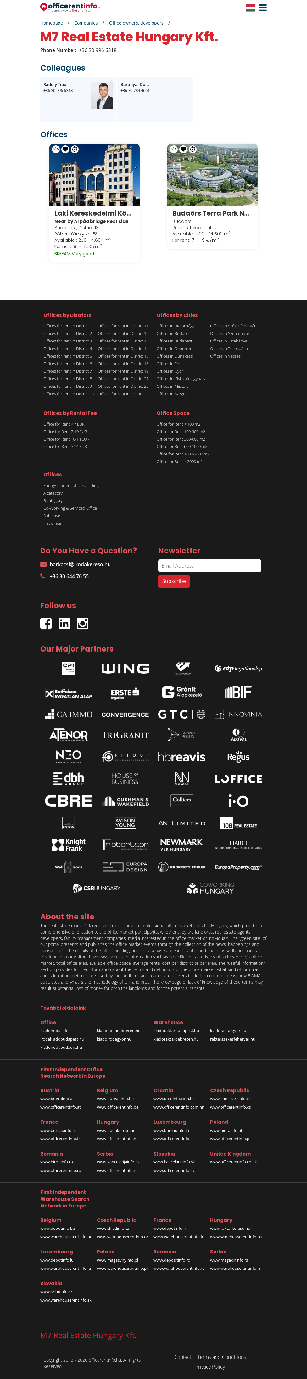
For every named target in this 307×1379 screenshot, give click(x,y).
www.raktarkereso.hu (230, 1228)
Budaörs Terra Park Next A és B (212, 213)
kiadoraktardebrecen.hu (176, 1039)
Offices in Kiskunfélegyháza (181, 378)
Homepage (51, 23)
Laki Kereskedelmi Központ (94, 213)
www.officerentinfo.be (117, 1107)
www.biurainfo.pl (226, 1130)
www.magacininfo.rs (229, 1260)
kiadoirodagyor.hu (114, 1039)
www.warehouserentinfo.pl (122, 1268)
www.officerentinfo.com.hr (179, 1107)
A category (53, 492)
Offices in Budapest (174, 340)
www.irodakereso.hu (116, 1130)
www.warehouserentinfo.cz (122, 1236)
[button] (261, 8)
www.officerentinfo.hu (118, 1138)
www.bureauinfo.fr (57, 1130)
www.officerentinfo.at (60, 1107)
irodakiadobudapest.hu (62, 1039)
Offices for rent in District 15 (123, 356)
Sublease (51, 515)
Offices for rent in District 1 (67, 325)
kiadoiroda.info (54, 1030)
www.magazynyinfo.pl (117, 1260)
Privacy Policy (210, 1366)
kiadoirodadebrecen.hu (119, 1030)
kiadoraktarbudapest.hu (176, 1030)
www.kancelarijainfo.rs (118, 1162)
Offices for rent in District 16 (123, 363)
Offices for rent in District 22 (123, 386)
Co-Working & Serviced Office (70, 508)
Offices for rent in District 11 (123, 325)
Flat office (52, 523)
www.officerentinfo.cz (230, 1107)
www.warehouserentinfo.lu (65, 1268)
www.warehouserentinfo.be (66, 1236)
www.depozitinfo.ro (172, 1260)
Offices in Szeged (172, 393)
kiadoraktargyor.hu (228, 1030)
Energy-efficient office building (71, 485)
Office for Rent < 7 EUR (64, 424)
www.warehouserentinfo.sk (66, 1300)
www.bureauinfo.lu (171, 1130)
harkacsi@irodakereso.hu (75, 564)
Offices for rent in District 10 (68, 393)
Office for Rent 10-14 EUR (66, 439)
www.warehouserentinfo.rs (235, 1268)
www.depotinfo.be (57, 1228)
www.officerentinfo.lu (174, 1138)
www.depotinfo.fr (170, 1228)
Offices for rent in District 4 (67, 348)
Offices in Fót (169, 363)
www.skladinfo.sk (56, 1291)
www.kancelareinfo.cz (230, 1098)
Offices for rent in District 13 (123, 340)
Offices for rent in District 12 (123, 333)
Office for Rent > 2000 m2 (180, 461)
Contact (182, 1356)
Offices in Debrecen (175, 348)
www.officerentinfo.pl (230, 1138)
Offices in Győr (170, 371)
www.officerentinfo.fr (60, 1138)
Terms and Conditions (221, 1356)
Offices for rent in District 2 (67, 333)
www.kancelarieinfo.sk (174, 1162)
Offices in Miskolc (172, 386)
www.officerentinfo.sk (174, 1170)
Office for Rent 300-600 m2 (181, 439)
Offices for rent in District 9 (67, 386)
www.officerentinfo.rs (117, 1170)
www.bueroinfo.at (57, 1098)
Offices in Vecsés (225, 356)
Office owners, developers (136, 23)
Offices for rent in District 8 (67, 378)
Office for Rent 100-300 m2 (181, 431)
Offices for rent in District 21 (123, 378)
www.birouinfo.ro (56, 1162)
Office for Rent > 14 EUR (65, 446)
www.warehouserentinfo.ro (179, 1268)
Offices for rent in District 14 (123, 348)
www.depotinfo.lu (57, 1260)
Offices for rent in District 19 (123, 371)
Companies (86, 23)
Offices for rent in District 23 (123, 393)
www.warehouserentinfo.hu (236, 1236)
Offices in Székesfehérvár (233, 325)
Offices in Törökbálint (229, 348)
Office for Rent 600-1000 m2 (182, 446)
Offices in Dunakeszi (175, 356)
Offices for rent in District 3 (67, 340)
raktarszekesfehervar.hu (232, 1039)
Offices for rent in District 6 (67, 363)
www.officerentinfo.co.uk (233, 1162)
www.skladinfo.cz (113, 1228)
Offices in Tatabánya (228, 340)
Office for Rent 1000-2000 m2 (183, 454)
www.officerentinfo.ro (60, 1170)
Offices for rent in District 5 (67, 356)
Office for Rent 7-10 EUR (65, 431)
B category (53, 500)
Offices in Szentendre (229, 333)
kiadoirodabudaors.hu (61, 1047)
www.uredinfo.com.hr (174, 1098)
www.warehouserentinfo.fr (179, 1236)
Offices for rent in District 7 (67, 371)
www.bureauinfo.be (115, 1098)
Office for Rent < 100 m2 (178, 424)
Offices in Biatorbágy (175, 325)
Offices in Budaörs (173, 333)
